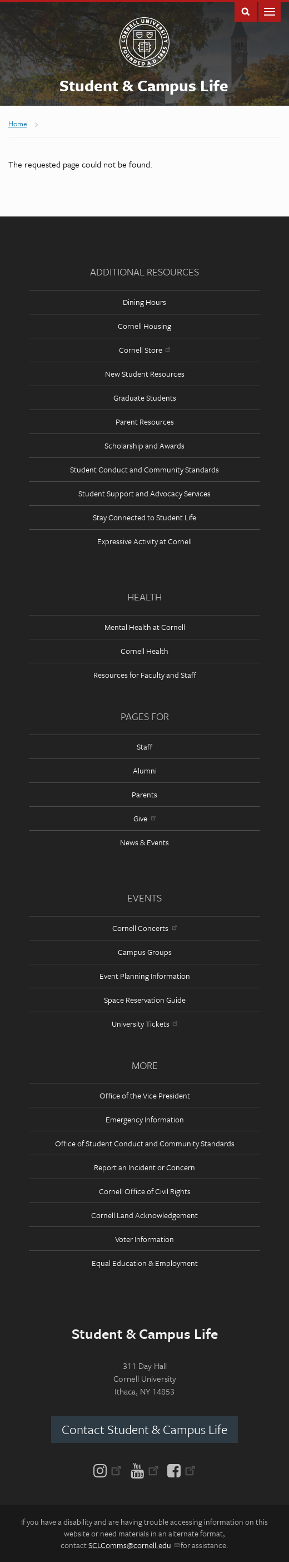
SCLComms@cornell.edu (133, 1545)
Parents (144, 794)
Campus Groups (145, 952)
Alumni (145, 770)
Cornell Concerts (144, 928)
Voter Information (144, 1239)
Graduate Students (144, 397)
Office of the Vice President (144, 1095)
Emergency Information (145, 1119)
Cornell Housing (144, 326)
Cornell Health (144, 651)
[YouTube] (144, 1470)
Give (144, 818)
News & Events (144, 842)
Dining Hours (144, 302)
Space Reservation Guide (145, 1000)
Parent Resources (145, 421)
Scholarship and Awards (144, 445)
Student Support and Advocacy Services (144, 493)
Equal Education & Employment (145, 1263)
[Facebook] (179, 1470)
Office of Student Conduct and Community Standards (145, 1143)
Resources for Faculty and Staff (144, 675)
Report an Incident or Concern (144, 1167)
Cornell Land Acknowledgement (144, 1215)
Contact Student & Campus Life (144, 1429)
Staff (144, 746)
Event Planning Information (144, 976)
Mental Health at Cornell (144, 627)
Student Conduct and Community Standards (144, 469)
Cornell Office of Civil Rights (145, 1191)
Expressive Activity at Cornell (144, 541)
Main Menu (269, 11)
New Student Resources (145, 374)
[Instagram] (109, 1470)
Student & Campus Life (143, 85)
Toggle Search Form (246, 11)
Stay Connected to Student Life (144, 517)
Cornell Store (144, 350)
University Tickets (144, 1023)
